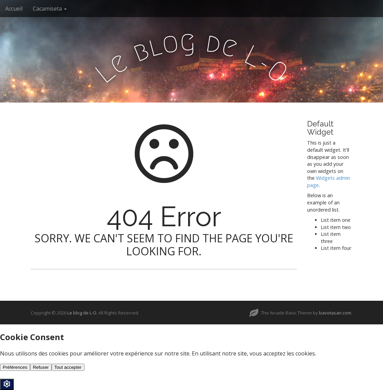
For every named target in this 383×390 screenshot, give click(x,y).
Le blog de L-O (81, 313)
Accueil (14, 8)
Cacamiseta (50, 8)
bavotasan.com (335, 313)
